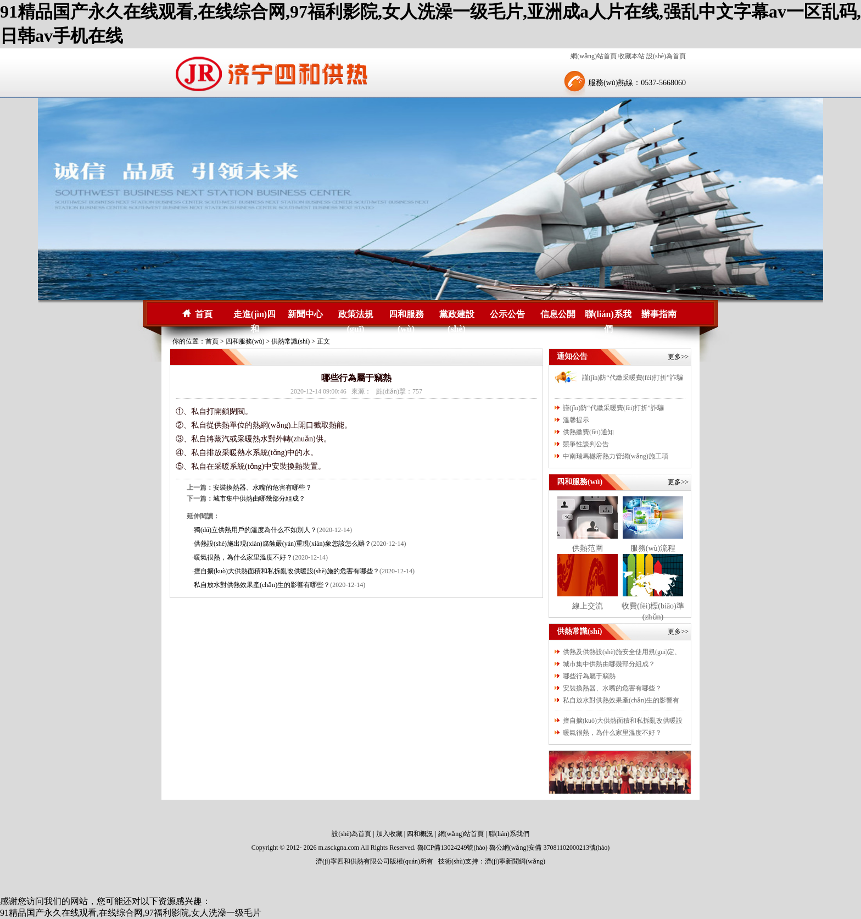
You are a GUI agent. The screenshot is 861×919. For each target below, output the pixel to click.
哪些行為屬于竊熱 (589, 676)
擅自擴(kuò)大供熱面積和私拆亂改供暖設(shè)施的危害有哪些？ (286, 571)
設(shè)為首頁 (666, 56)
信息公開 (557, 314)
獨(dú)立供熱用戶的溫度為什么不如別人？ (255, 530)
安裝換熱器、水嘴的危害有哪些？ (262, 487)
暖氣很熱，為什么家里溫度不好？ (243, 557)
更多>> (678, 357)
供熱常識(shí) (290, 341)
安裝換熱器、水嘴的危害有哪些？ (612, 688)
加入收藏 (389, 834)
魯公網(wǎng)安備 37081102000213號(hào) (549, 847)
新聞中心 (305, 314)
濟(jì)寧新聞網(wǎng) (515, 861)
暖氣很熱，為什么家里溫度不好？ (612, 733)
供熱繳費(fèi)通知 (588, 432)
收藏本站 (631, 56)
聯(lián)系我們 (608, 315)
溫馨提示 (576, 420)
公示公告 (507, 314)
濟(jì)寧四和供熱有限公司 (353, 861)
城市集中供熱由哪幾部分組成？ (609, 664)
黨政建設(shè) (456, 315)
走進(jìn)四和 (254, 315)
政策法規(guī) (355, 315)
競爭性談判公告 (586, 444)
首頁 (204, 314)
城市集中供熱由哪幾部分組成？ (259, 498)
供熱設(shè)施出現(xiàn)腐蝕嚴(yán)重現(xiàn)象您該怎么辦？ (282, 543)
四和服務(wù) (406, 315)
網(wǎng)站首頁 (594, 56)
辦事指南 (659, 314)
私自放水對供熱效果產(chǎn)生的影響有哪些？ (262, 585)
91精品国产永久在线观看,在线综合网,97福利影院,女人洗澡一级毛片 (130, 912)
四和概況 (420, 834)
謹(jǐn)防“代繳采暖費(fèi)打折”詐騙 (632, 377)
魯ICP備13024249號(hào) (452, 847)
